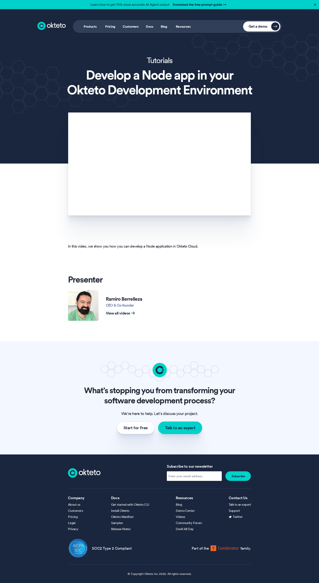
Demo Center (185, 511)
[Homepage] (84, 472)
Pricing (110, 26)
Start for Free (135, 427)
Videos (180, 517)
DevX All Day (184, 529)
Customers (131, 26)
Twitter (238, 517)
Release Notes (121, 529)
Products (90, 26)
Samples (117, 523)
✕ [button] (314, 3)
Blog (164, 26)
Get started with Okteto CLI (130, 504)
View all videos (120, 313)
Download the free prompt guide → (199, 4)
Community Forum (189, 523)
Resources (183, 26)
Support (234, 511)
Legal (71, 523)
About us (74, 504)
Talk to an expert (180, 427)
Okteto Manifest (122, 517)
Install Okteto (120, 511)
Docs (149, 26)
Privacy (73, 529)
